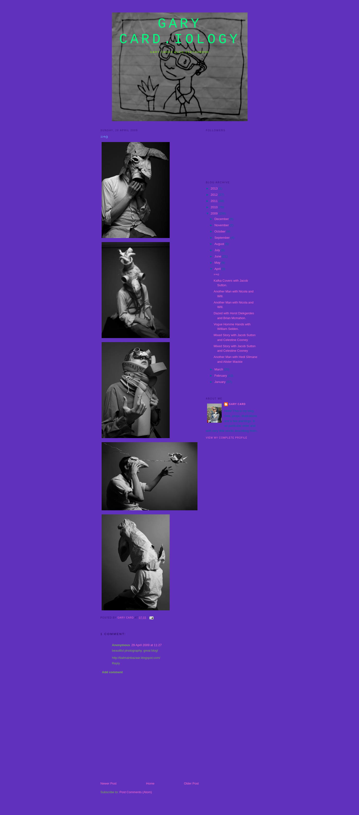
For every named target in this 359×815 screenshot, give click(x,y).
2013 (215, 188)
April (218, 269)
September (222, 237)
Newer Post (108, 783)
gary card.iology (179, 31)
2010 (215, 207)
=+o (216, 274)
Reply (116, 663)
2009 (215, 213)
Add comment (112, 672)
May (217, 262)
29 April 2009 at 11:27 (146, 645)
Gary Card (237, 404)
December (222, 219)
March (219, 369)
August (219, 244)
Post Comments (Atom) (136, 792)
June (218, 256)
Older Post (191, 783)
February (221, 375)
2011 (215, 201)
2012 (215, 194)
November (222, 225)
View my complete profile (226, 437)
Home (150, 783)
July (217, 250)
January (220, 382)
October (220, 231)
